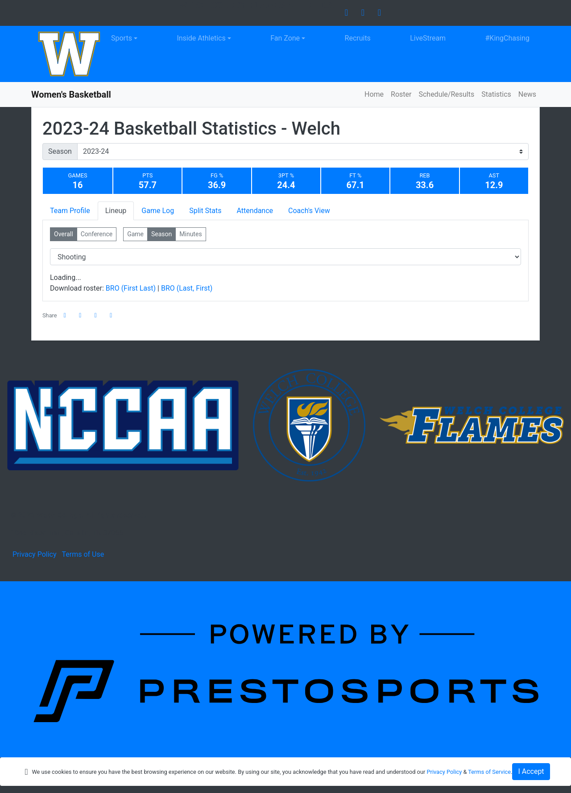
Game (135, 234)
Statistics (496, 94)
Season (60, 151)
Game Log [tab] (157, 210)
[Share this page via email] (96, 315)
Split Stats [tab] (205, 210)
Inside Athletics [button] (201, 38)
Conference (96, 234)
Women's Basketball (71, 94)
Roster (401, 94)
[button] (111, 315)
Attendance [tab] (255, 210)
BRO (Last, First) (186, 288)
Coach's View (309, 210)
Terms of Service (489, 771)
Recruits (358, 38)
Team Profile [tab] (70, 210)
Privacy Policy (34, 554)
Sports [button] (121, 38)
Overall (63, 234)
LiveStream (428, 38)
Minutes (190, 234)
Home (374, 94)
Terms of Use (83, 554)
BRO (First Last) (131, 288)
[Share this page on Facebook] (65, 315)
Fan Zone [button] (285, 38)
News (527, 94)
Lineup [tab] (116, 210)
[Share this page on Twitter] (80, 315)
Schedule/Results (446, 94)
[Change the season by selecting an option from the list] (303, 151)
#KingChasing (507, 38)
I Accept (531, 771)
